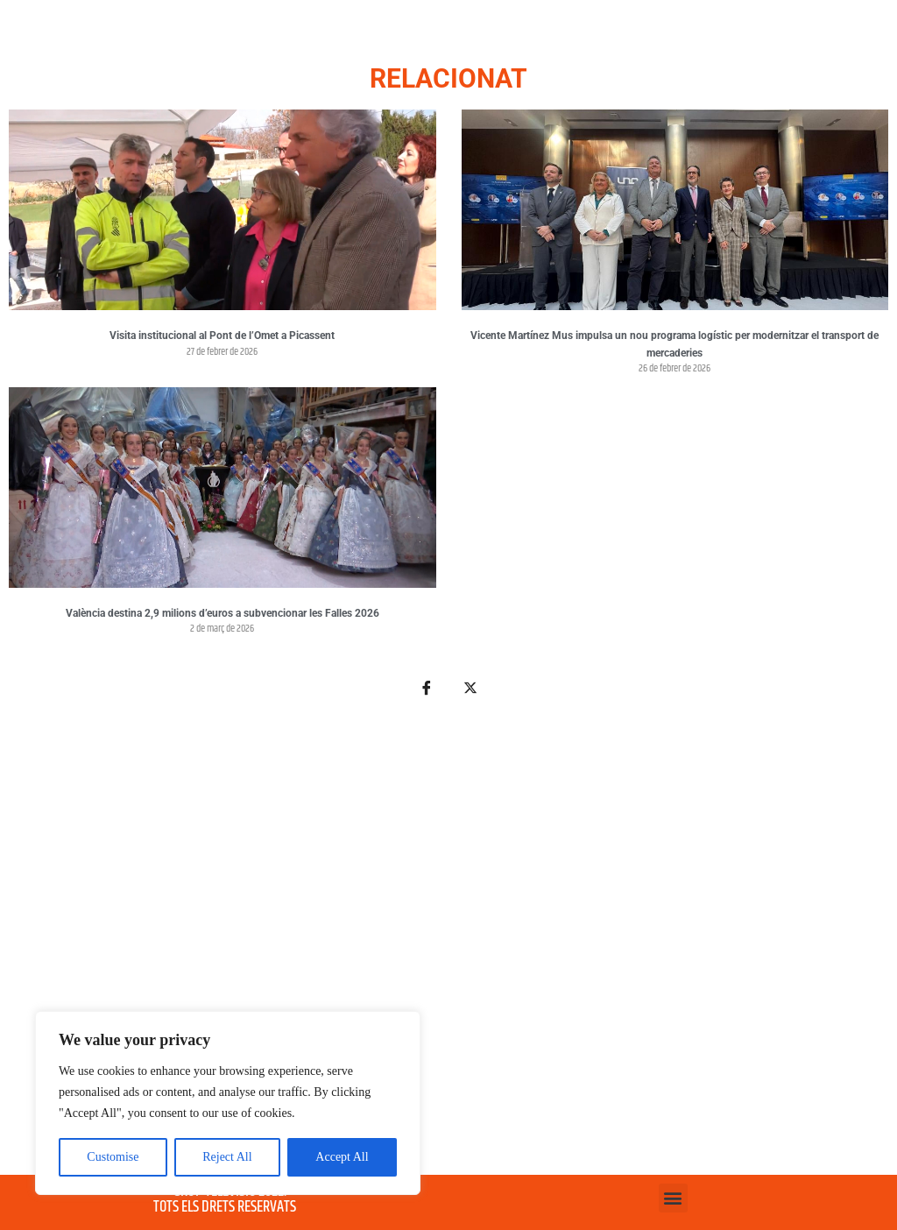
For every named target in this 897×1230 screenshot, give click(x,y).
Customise (112, 1156)
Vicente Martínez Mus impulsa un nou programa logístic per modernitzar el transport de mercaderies (674, 344)
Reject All (226, 1156)
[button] (673, 1198)
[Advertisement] (448, 946)
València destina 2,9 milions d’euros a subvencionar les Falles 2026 (222, 613)
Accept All (341, 1156)
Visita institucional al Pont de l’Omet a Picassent (222, 335)
